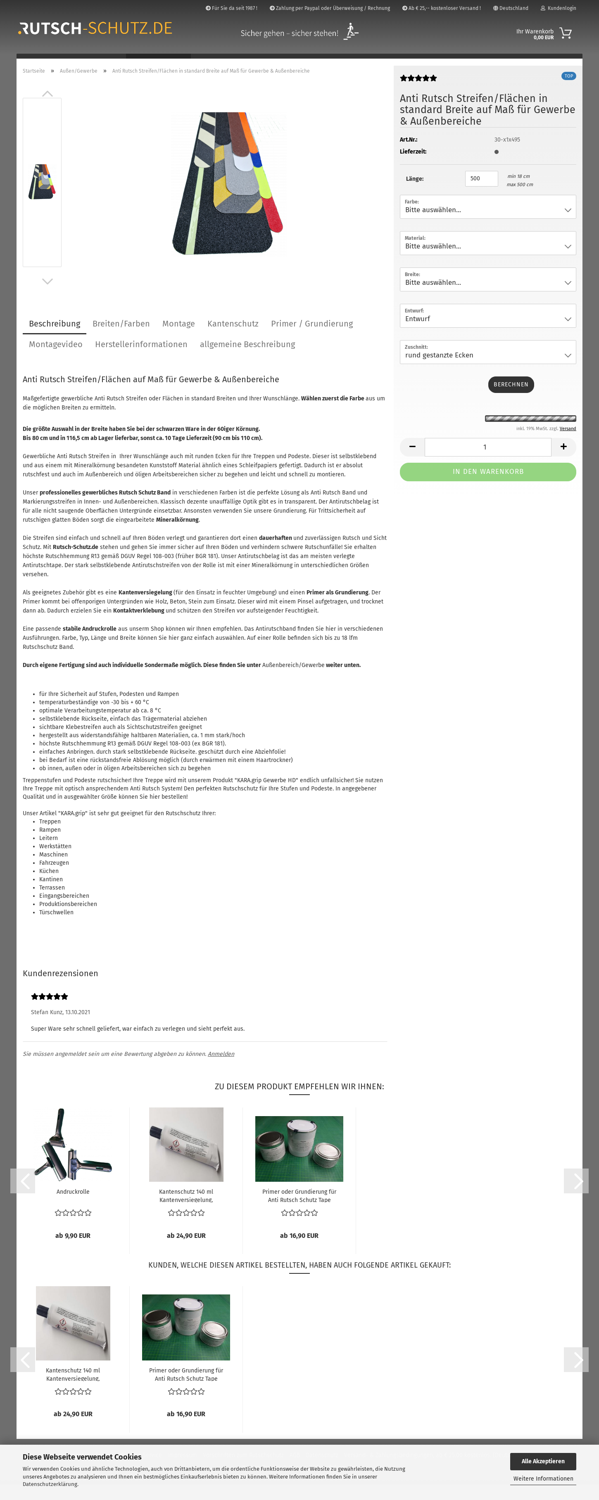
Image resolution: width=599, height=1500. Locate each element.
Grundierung (289, 526)
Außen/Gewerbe (158, 62)
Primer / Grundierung (312, 339)
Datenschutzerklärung (50, 1484)
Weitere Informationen (543, 1478)
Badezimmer (42, 62)
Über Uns (529, 62)
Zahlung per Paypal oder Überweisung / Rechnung (330, 8)
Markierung (309, 62)
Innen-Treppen (96, 62)
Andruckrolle (73, 1207)
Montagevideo (56, 360)
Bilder (566, 62)
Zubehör (353, 62)
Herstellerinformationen (141, 360)
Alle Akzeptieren (543, 1461)
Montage (178, 339)
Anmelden (221, 1070)
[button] (47, 109)
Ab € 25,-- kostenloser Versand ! (441, 8)
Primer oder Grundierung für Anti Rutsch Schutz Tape (299, 1211)
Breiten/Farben (121, 339)
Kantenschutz (233, 339)
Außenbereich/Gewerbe (293, 680)
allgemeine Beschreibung (247, 360)
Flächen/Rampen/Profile (237, 62)
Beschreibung (54, 339)
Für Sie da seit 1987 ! (231, 8)
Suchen (491, 62)
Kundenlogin (558, 8)
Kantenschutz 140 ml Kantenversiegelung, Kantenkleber (186, 1211)
